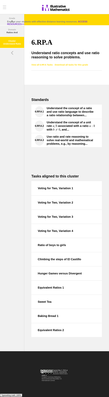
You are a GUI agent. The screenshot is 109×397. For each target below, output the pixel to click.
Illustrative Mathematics (60, 373)
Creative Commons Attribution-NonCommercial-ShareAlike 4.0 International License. (52, 378)
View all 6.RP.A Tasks (42, 64)
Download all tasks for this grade (71, 64)
